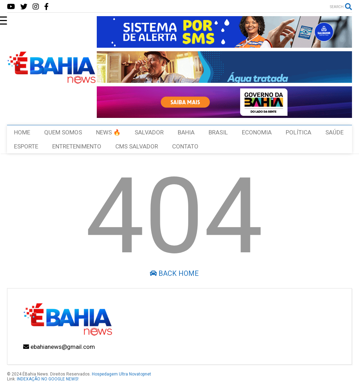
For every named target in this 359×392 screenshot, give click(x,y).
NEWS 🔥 (108, 132)
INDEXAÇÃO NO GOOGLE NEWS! (48, 379)
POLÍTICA (298, 132)
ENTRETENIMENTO (76, 146)
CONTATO (185, 146)
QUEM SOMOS (63, 132)
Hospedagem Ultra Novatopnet (121, 374)
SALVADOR (149, 132)
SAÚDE (334, 132)
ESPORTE (26, 146)
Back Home (174, 273)
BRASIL (218, 132)
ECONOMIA (257, 132)
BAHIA (186, 132)
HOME (22, 132)
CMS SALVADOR (136, 146)
